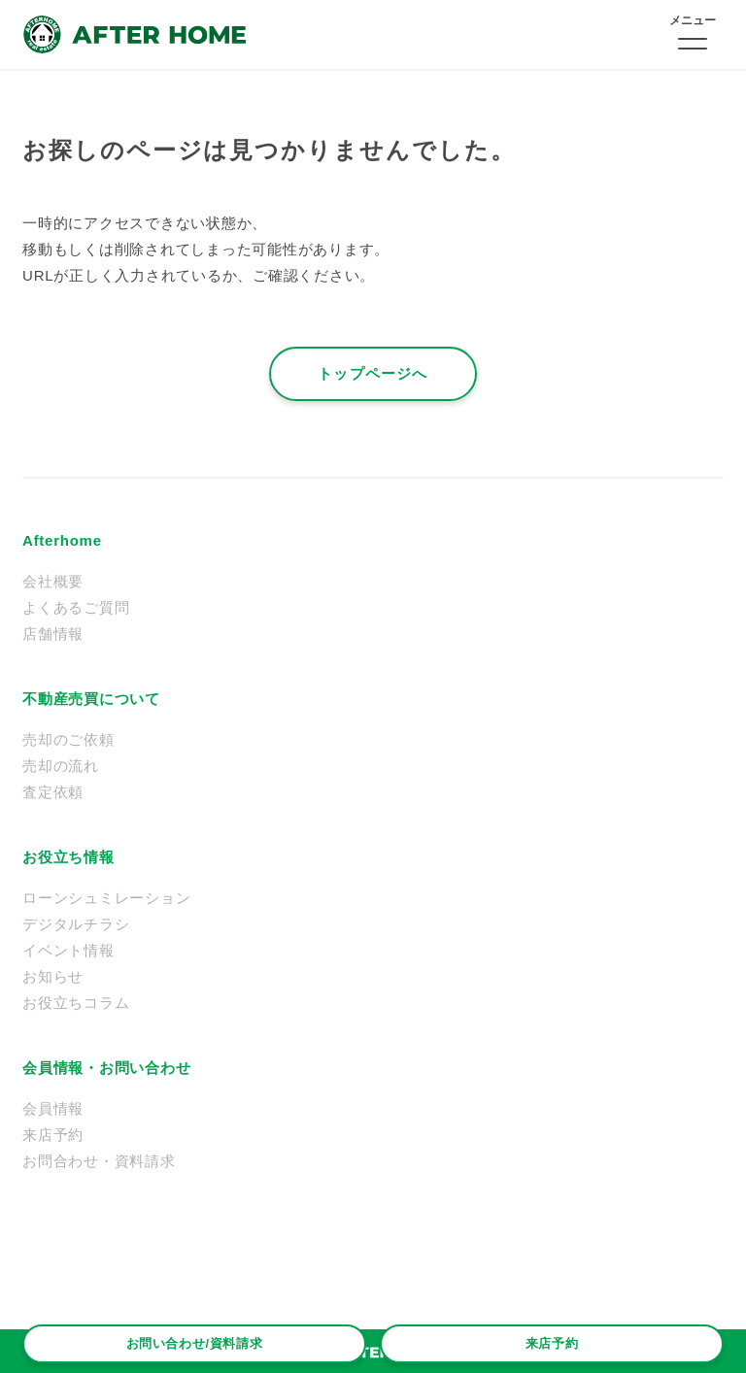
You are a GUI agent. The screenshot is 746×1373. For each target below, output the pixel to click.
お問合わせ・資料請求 (99, 1161)
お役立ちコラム (75, 1002)
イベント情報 (68, 950)
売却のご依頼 (68, 739)
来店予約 (552, 1343)
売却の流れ (60, 765)
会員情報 (53, 1108)
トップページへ (372, 373)
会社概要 (53, 581)
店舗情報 (53, 633)
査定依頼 (53, 792)
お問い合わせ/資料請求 (194, 1343)
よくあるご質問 (75, 607)
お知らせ (53, 976)
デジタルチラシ (75, 924)
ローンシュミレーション (106, 897)
